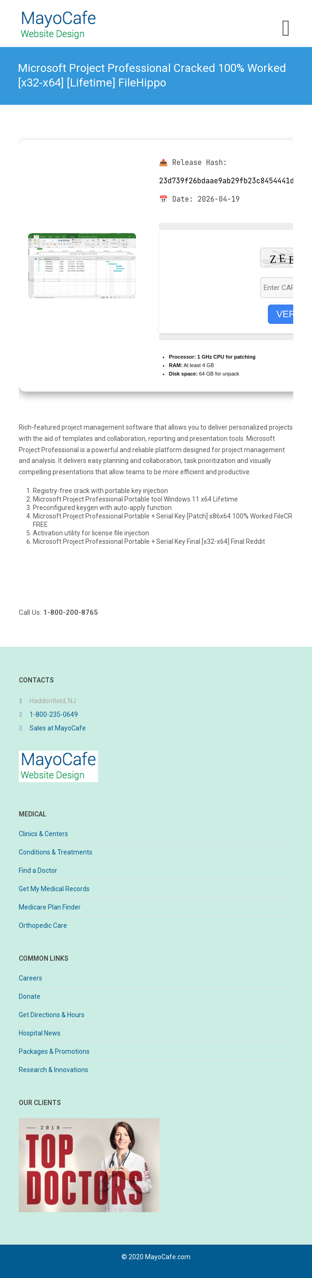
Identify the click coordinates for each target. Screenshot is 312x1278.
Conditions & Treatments (55, 852)
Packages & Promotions (54, 1051)
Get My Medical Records (54, 889)
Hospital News (40, 1033)
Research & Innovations (53, 1070)
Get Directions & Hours (51, 1015)
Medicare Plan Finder (50, 907)
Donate (29, 996)
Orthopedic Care (43, 925)
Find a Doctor (38, 870)
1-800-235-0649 (54, 714)
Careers (30, 978)
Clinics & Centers (43, 834)
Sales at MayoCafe (58, 728)
